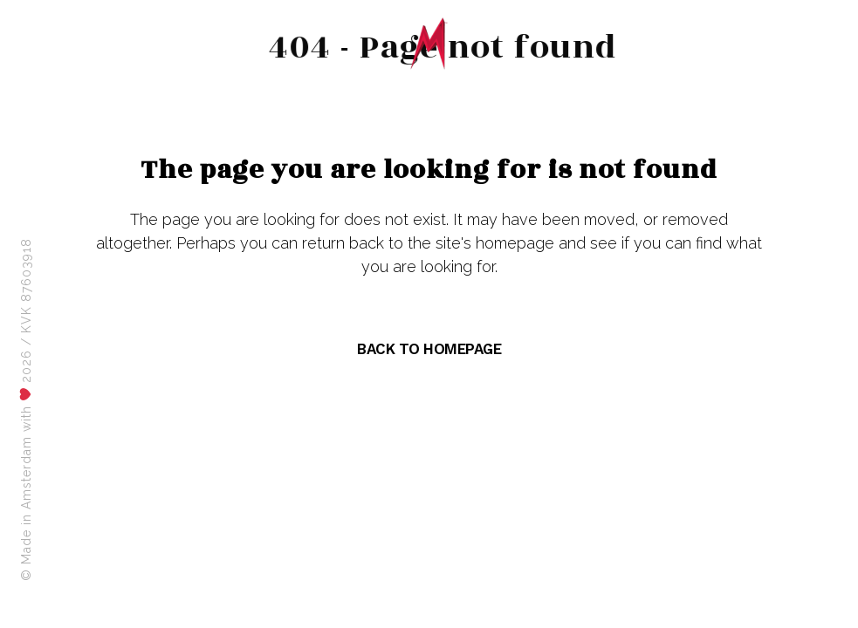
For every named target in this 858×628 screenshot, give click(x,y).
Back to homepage (429, 349)
